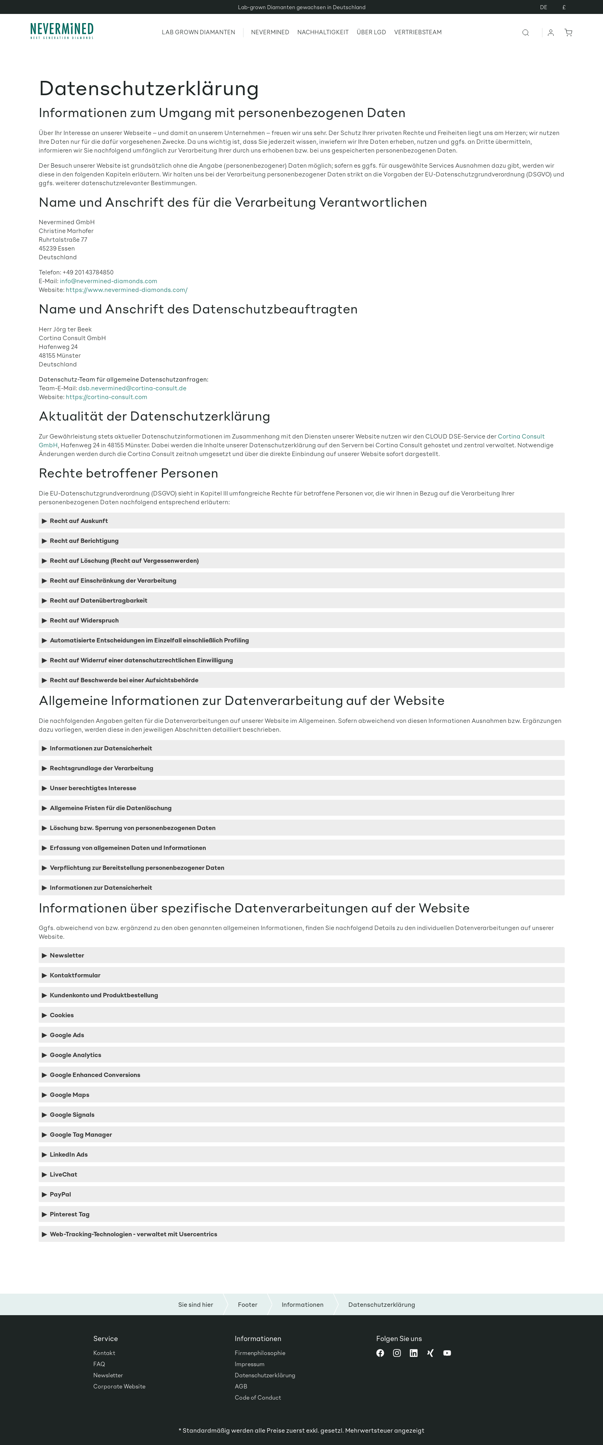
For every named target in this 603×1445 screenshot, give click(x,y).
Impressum (250, 1363)
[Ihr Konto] (551, 32)
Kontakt (104, 1352)
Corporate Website (119, 1386)
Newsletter (108, 1374)
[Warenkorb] (567, 32)
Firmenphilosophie (260, 1352)
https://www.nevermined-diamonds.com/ (127, 289)
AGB (241, 1386)
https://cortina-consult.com (106, 396)
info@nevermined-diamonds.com (108, 280)
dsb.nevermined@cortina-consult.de (133, 388)
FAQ (99, 1363)
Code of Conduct (258, 1397)
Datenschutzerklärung (265, 1374)
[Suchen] (531, 32)
